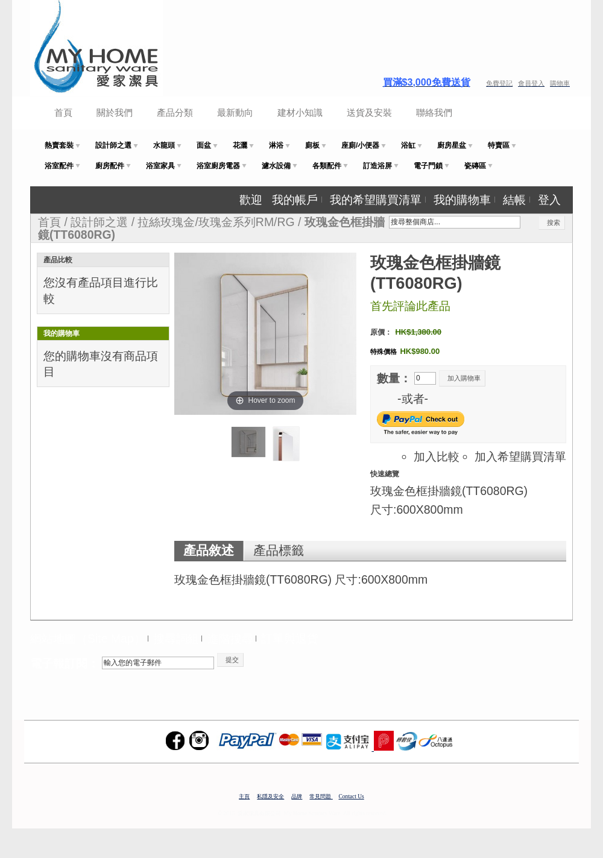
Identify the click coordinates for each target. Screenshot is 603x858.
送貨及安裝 (369, 112)
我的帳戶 (295, 199)
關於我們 (114, 112)
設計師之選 (99, 222)
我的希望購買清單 (375, 199)
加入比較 (436, 456)
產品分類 (175, 112)
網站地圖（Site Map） (87, 638)
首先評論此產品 (410, 305)
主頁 (244, 796)
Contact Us (351, 796)
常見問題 (320, 796)
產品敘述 (208, 550)
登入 (549, 199)
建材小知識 (300, 112)
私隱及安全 (270, 796)
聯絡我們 (434, 112)
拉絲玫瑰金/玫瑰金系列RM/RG (215, 222)
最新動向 (235, 112)
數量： (394, 378)
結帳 (514, 199)
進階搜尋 (230, 638)
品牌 (296, 796)
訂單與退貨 (289, 638)
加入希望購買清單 (520, 456)
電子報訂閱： (64, 663)
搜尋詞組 (176, 638)
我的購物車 (462, 199)
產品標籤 (278, 550)
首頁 (63, 112)
